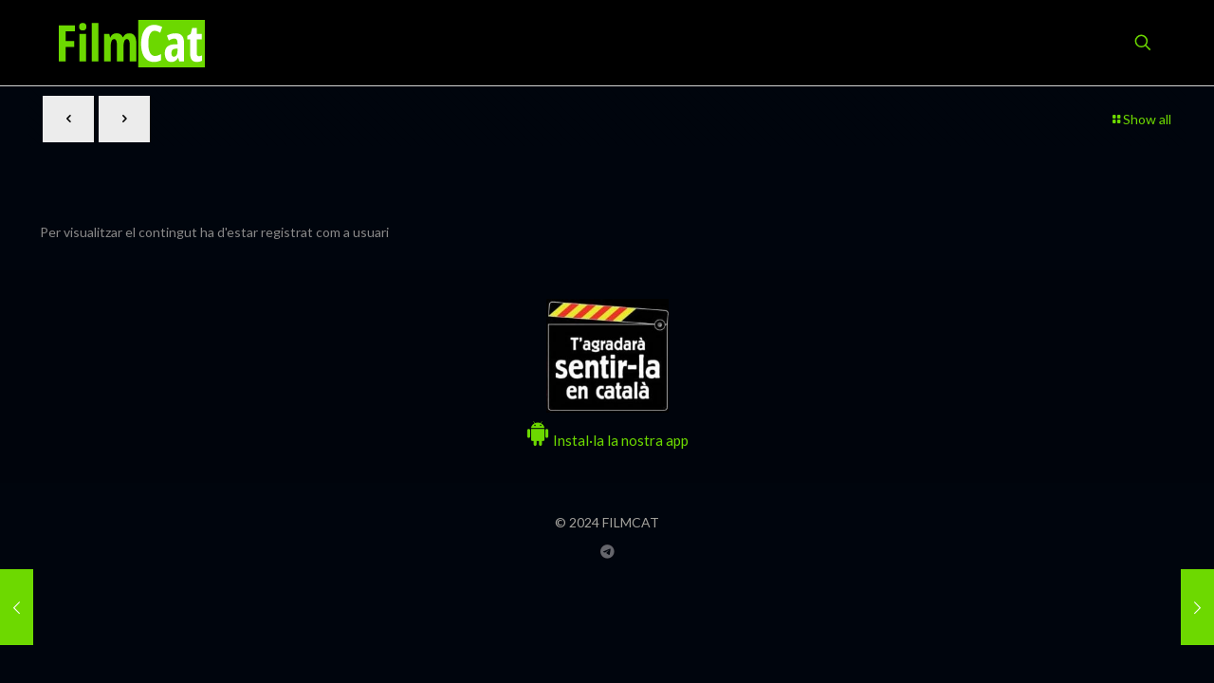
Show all (1140, 119)
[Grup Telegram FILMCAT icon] (607, 551)
